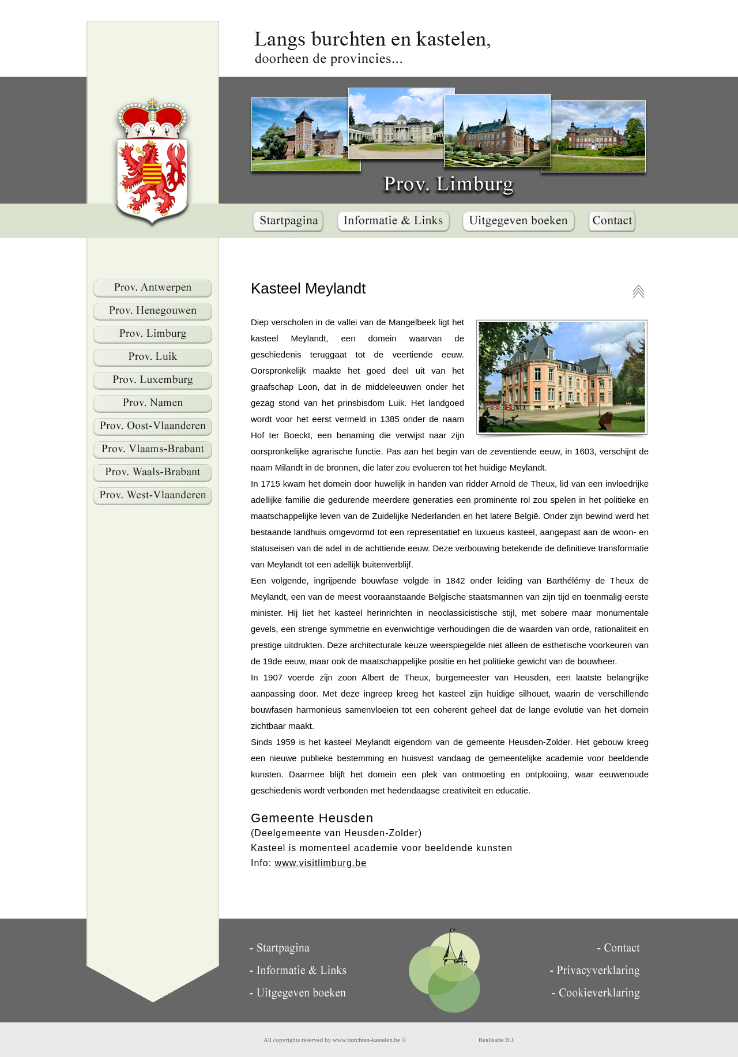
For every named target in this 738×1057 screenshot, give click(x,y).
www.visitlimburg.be (321, 863)
